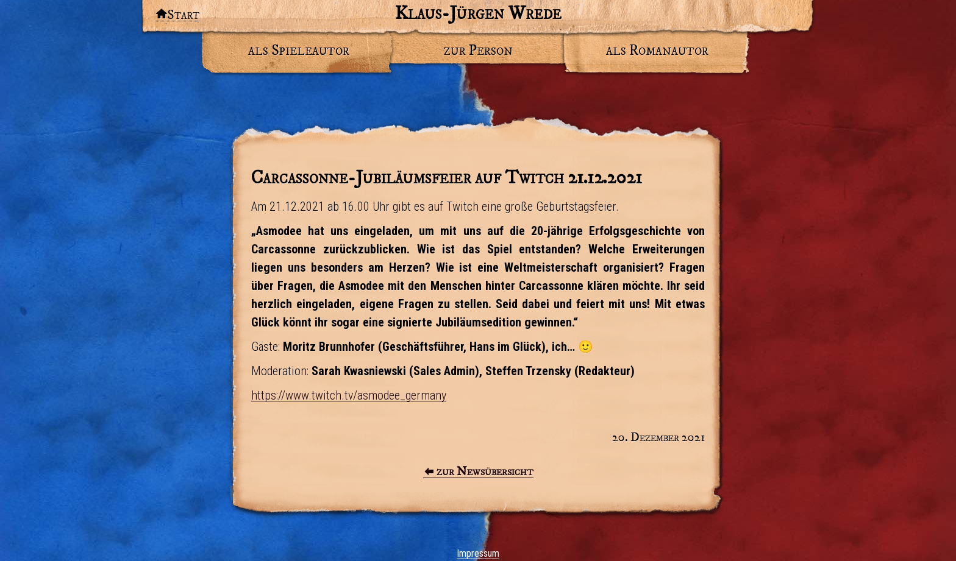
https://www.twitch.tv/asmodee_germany (348, 395)
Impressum (478, 553)
